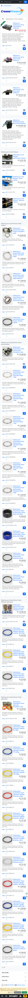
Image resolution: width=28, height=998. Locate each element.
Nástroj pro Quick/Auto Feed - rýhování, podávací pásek (19, 947)
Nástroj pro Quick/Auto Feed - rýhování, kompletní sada (19, 704)
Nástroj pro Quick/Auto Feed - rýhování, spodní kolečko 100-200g (19, 881)
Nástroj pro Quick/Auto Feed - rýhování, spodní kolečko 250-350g (19, 925)
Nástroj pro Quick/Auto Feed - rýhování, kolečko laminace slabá (19, 793)
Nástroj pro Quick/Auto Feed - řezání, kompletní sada (19, 230)
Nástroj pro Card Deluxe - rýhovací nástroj (18, 200)
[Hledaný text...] (11, 2)
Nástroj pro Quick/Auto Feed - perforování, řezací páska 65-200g (19, 511)
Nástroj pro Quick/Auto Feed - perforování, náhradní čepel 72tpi (19, 489)
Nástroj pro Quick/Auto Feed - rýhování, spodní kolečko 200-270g (19, 903)
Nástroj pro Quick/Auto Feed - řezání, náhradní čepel (19, 254)
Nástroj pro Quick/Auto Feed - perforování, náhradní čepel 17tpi (19, 420)
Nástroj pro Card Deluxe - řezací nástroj (18, 178)
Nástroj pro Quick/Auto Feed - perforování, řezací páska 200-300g (19, 533)
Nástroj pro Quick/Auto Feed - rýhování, (11, 698)
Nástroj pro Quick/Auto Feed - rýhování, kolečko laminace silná (19, 837)
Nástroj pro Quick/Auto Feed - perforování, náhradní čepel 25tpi (19, 443)
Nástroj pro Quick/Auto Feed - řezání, (11, 224)
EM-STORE (10, 985)
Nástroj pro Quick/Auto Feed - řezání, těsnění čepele (19, 320)
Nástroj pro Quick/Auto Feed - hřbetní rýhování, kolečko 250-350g (19, 652)
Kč (20, 2)
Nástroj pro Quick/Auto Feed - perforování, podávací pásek (19, 555)
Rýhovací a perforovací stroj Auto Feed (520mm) (18, 90)
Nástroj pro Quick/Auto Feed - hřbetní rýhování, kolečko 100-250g (19, 630)
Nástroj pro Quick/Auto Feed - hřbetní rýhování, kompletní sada (19, 607)
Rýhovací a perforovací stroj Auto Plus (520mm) (19, 121)
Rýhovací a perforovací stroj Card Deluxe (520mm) (18, 25)
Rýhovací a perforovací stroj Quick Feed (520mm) (18, 57)
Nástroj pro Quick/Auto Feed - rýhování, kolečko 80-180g (19, 727)
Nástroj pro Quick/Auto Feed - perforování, (11, 343)
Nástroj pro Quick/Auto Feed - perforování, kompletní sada (19, 349)
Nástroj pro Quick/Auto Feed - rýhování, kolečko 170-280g (19, 749)
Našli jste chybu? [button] (21, 985)
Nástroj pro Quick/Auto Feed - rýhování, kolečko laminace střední (19, 815)
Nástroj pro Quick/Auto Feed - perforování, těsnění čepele (19, 577)
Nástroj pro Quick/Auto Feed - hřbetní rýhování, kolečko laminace (19, 674)
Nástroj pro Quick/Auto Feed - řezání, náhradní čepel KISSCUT (19, 276)
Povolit (24, 992)
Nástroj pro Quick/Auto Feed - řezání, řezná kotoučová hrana (19, 298)
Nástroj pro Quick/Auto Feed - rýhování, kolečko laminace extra (19, 859)
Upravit (10, 992)
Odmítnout (17, 992)
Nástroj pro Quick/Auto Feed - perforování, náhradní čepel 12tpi (19, 397)
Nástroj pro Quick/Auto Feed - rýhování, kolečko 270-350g (19, 771)
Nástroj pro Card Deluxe (9, 152)
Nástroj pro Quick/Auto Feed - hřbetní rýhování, (11, 601)
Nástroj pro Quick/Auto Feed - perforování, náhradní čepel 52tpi (19, 466)
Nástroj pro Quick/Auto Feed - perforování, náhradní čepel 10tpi (19, 373)
